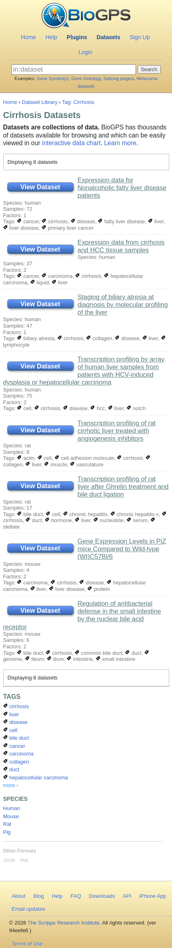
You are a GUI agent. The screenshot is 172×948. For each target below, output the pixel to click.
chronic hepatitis (85, 514)
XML (24, 860)
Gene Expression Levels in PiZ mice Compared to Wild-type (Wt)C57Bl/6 (122, 549)
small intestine (116, 659)
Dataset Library (39, 102)
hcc (97, 408)
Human (11, 808)
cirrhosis (55, 221)
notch (136, 408)
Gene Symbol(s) (52, 78)
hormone (58, 520)
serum (137, 520)
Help (51, 37)
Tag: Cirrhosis (78, 102)
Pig (7, 832)
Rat (7, 824)
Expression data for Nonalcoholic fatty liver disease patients (122, 188)
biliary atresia (35, 338)
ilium (55, 659)
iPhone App (152, 896)
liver (156, 221)
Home (28, 37)
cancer (28, 221)
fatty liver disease (121, 221)
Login (85, 52)
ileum (34, 659)
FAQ (75, 896)
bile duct (30, 514)
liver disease (21, 228)
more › (11, 785)
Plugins (77, 37)
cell (24, 408)
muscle (55, 464)
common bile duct (99, 653)
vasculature (86, 464)
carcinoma (57, 276)
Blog (38, 896)
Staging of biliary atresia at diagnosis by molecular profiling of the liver (123, 305)
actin (25, 458)
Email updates (28, 909)
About (18, 896)
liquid (39, 282)
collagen (99, 338)
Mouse (11, 816)
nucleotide (108, 520)
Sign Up (140, 37)
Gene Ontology (86, 78)
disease (83, 221)
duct (33, 520)
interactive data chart (71, 143)
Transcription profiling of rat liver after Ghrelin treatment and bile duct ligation (123, 487)
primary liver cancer (68, 228)
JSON (9, 860)
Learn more (120, 143)
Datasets (108, 37)
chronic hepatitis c (134, 514)
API (127, 896)
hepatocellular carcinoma (35, 777)
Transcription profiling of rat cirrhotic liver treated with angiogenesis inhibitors (117, 431)
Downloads (102, 896)
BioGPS (86, 16)
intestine (80, 659)
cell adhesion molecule (84, 458)
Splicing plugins (118, 78)
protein (98, 589)
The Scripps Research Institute (64, 923)
